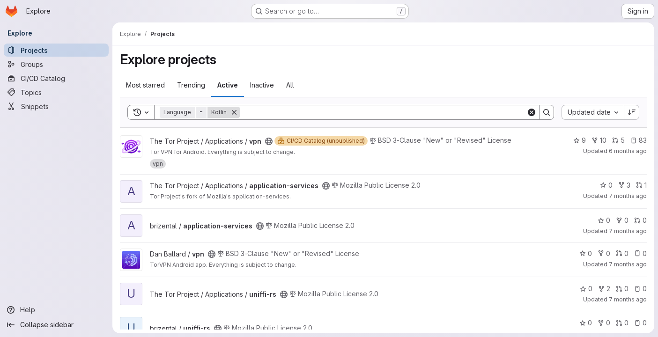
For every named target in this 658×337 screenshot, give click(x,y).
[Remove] (234, 112)
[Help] (56, 309)
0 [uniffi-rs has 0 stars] (586, 289)
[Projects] (56, 50)
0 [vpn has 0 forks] (604, 253)
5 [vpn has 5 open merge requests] (618, 140)
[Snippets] (56, 106)
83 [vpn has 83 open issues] (638, 140)
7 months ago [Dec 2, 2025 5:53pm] (628, 299)
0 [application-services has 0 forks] (622, 220)
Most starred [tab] (145, 85)
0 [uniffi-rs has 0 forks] (604, 323)
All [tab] (290, 85)
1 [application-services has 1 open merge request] (641, 185)
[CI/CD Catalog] (56, 78)
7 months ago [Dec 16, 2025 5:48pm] (628, 264)
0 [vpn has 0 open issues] (640, 253)
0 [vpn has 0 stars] (585, 253)
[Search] (383, 112)
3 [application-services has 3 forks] (624, 185)
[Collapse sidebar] (56, 324)
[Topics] (56, 92)
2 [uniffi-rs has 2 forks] (604, 289)
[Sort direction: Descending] (631, 112)
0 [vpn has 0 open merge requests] (622, 253)
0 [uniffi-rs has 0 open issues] (640, 289)
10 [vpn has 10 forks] (598, 140)
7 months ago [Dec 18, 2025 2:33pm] (628, 230)
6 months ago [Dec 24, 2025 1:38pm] (628, 150)
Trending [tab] (191, 85)
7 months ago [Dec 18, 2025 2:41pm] (628, 195)
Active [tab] (227, 85)
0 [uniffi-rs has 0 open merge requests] (622, 289)
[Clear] (531, 112)
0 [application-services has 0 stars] (606, 185)
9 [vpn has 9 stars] (579, 140)
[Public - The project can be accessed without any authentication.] (269, 141)
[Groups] (56, 64)
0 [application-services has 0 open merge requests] (640, 220)
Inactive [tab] (262, 85)
